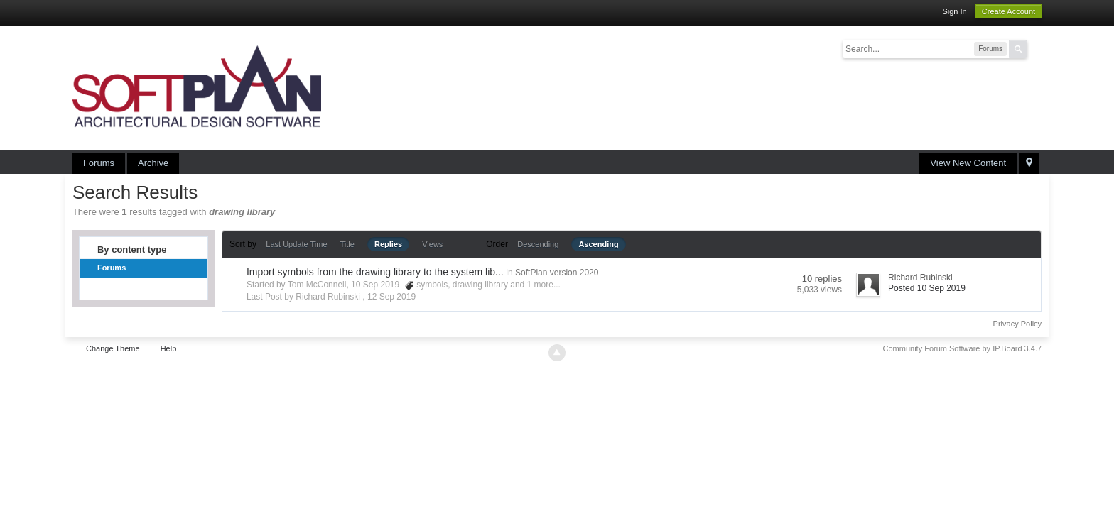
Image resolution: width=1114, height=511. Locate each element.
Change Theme (113, 348)
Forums (98, 163)
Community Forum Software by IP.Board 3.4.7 (962, 348)
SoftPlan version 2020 (556, 273)
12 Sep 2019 (391, 297)
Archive (153, 163)
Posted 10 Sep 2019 (927, 288)
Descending (537, 244)
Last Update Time (296, 244)
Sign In (954, 11)
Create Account (1008, 11)
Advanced (1036, 48)
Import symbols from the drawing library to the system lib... (375, 272)
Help (169, 348)
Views (432, 244)
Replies (388, 244)
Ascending (598, 244)
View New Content (968, 163)
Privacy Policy (1017, 323)
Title (347, 244)
